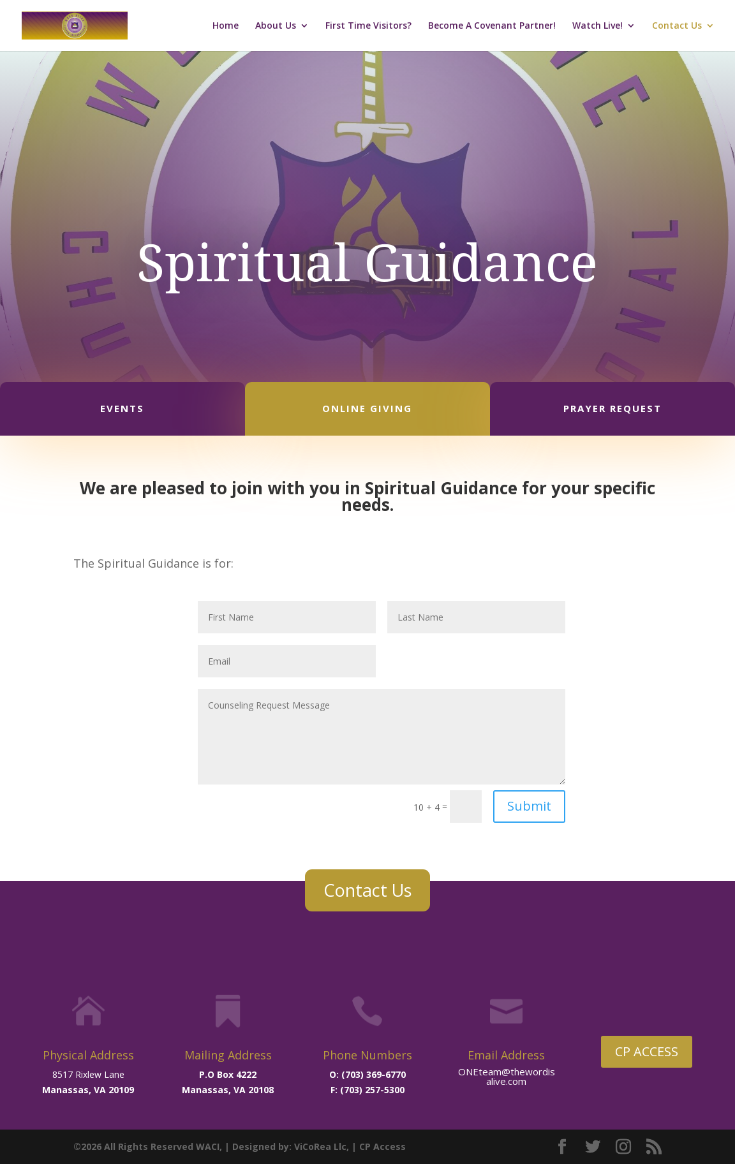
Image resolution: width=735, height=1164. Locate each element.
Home (225, 26)
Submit (529, 805)
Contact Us (677, 26)
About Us (275, 26)
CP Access (382, 1146)
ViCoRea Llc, (321, 1146)
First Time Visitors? (368, 26)
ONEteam (479, 1071)
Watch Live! (597, 26)
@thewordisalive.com (520, 1076)
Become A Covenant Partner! (492, 26)
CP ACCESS (646, 1051)
